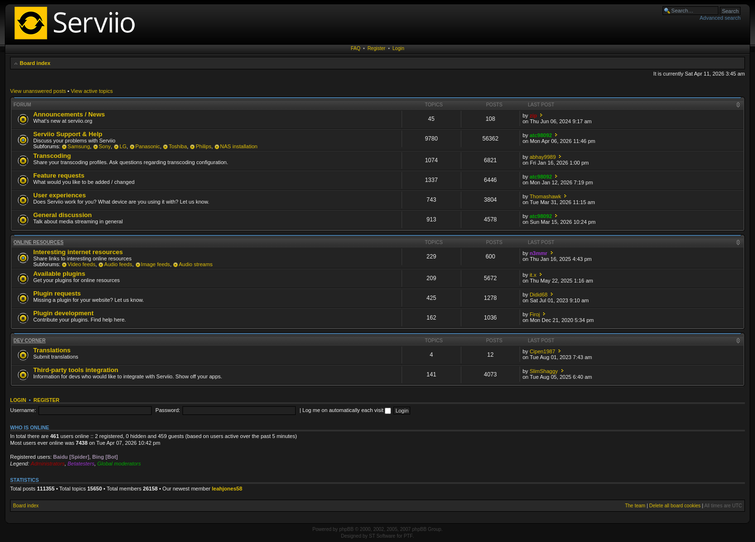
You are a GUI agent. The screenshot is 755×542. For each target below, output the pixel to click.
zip (533, 115)
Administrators (48, 463)
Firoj (535, 314)
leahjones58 (227, 488)
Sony (105, 146)
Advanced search (720, 18)
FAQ (356, 48)
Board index (35, 63)
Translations (52, 350)
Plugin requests (57, 293)
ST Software (382, 536)
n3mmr (538, 253)
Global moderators (119, 463)
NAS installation (239, 146)
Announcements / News (69, 114)
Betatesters (80, 463)
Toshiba (178, 146)
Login (398, 48)
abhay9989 (543, 157)
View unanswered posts (38, 91)
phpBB (346, 529)
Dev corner (29, 340)
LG (123, 146)
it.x (533, 275)
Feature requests (58, 175)
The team (635, 505)
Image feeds (155, 264)
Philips (203, 146)
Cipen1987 (542, 351)
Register (376, 48)
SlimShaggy (544, 371)
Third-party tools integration (75, 370)
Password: (168, 410)
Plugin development (63, 313)
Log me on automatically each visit (346, 410)
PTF (408, 536)
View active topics (92, 91)
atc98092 (541, 135)
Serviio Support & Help (68, 134)
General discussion (62, 215)
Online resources (38, 242)
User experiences (59, 195)
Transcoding (52, 155)
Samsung (78, 146)
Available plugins (59, 273)
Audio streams (195, 264)
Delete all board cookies (675, 505)
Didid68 (538, 294)
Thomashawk (545, 196)
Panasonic (147, 146)
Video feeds (81, 264)
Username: (23, 410)
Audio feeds (118, 264)
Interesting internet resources (78, 252)
